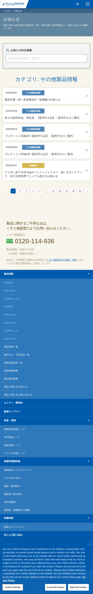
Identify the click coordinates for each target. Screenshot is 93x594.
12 (53, 191)
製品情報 (8, 273)
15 (73, 191)
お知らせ (18, 11)
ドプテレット (11, 330)
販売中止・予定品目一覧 (17, 354)
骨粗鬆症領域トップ (14, 429)
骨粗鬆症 (33, 165)
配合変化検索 (11, 378)
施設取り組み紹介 (13, 494)
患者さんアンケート (14, 527)
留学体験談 (10, 502)
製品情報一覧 (11, 346)
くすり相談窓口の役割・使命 (62, 259)
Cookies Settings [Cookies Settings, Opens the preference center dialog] (12, 589)
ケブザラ (8, 306)
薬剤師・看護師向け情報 (17, 510)
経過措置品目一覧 (13, 362)
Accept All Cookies (55, 589)
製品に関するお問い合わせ (18, 394)
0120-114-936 (34, 241)
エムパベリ (10, 338)
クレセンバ (10, 322)
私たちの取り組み (13, 535)
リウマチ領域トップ (14, 453)
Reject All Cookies (78, 589)
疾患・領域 (10, 420)
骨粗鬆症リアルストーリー (18, 470)
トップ (7, 11)
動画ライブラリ (12, 411)
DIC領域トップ (12, 437)
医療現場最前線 (12, 461)
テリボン (8, 282)
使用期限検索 (11, 370)
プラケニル (10, 314)
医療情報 (8, 518)
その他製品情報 (33, 93)
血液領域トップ (12, 445)
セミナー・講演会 (13, 402)
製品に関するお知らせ (15, 386)
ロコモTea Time (12, 478)
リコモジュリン (12, 298)
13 (60, 191)
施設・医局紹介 (12, 486)
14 (67, 191)
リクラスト (10, 290)
